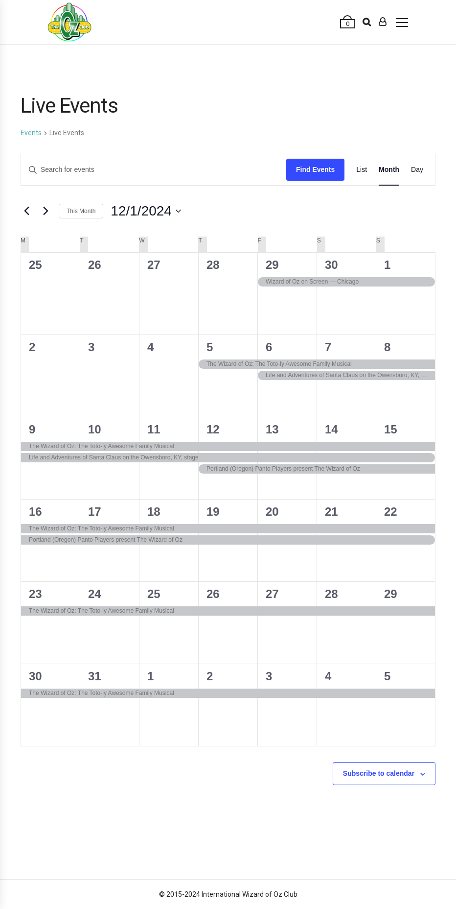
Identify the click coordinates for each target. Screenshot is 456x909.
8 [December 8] (387, 347)
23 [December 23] (35, 593)
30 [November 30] (331, 264)
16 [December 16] (35, 511)
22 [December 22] (390, 511)
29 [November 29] (272, 264)
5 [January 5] (387, 676)
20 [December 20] (272, 511)
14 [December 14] (331, 429)
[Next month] (45, 211)
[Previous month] (26, 211)
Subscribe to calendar (378, 773)
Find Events (315, 169)
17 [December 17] (94, 511)
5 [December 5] (209, 347)
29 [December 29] (390, 593)
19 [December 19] (213, 511)
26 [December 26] (213, 593)
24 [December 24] (94, 593)
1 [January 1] (150, 676)
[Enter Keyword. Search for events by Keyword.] (153, 169)
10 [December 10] (94, 429)
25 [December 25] (153, 593)
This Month (81, 211)
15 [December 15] (390, 429)
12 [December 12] (213, 429)
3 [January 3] (269, 676)
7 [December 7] (328, 347)
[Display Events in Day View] (417, 169)
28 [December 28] (331, 593)
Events (31, 133)
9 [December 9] (32, 429)
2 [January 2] (209, 676)
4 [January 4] (328, 676)
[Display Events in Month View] (389, 169)
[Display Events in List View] (361, 169)
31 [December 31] (94, 676)
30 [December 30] (35, 676)
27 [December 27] (272, 593)
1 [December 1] (387, 264)
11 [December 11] (153, 429)
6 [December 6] (269, 347)
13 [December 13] (272, 429)
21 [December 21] (331, 511)
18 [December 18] (153, 511)
